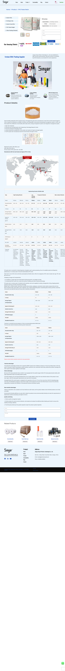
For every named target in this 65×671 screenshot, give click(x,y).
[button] (11, 18)
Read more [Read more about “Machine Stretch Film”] (55, 441)
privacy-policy (35, 470)
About (22, 2)
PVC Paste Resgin (10, 27)
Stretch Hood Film (10, 24)
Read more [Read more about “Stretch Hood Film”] (10, 441)
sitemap (34, 468)
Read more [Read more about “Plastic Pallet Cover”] (25, 441)
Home (17, 2)
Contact (46, 2)
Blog (41, 2)
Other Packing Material (11, 30)
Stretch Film (9, 17)
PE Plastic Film (9, 20)
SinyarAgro (61, 2)
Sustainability (35, 2)
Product (28, 2)
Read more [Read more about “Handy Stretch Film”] (40, 441)
